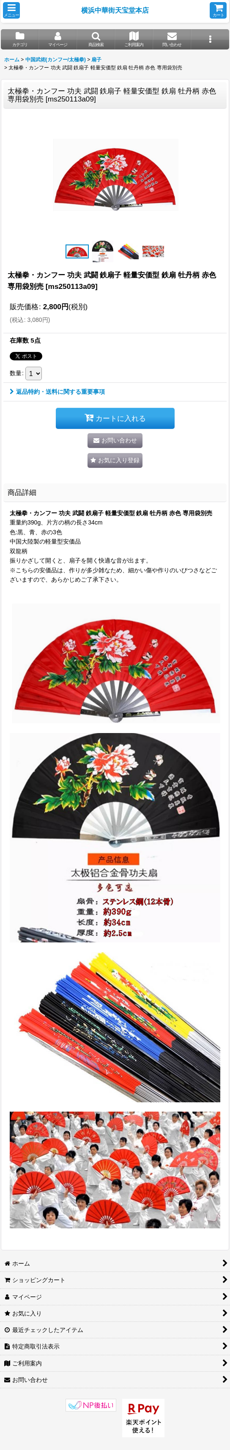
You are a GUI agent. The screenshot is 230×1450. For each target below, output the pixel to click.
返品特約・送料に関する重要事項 (57, 391)
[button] (11, 10)
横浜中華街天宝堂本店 (115, 10)
